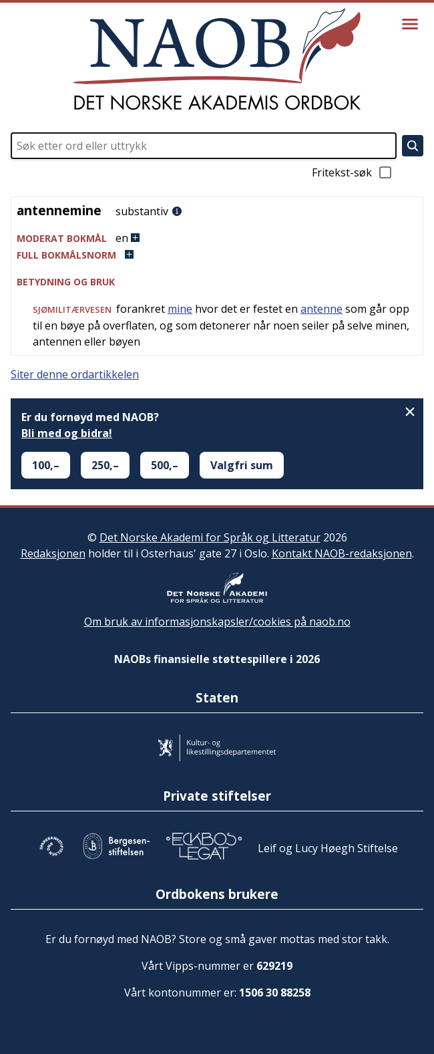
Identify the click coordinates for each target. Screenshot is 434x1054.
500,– (164, 465)
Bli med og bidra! (66, 433)
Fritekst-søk (352, 172)
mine (180, 308)
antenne (321, 308)
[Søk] (412, 145)
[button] (217, 238)
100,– (45, 465)
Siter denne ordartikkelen (75, 374)
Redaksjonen (53, 553)
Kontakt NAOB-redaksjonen (342, 553)
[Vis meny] (410, 24)
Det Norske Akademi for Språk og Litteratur (209, 537)
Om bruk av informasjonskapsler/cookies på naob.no (217, 621)
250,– (105, 465)
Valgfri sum (241, 465)
